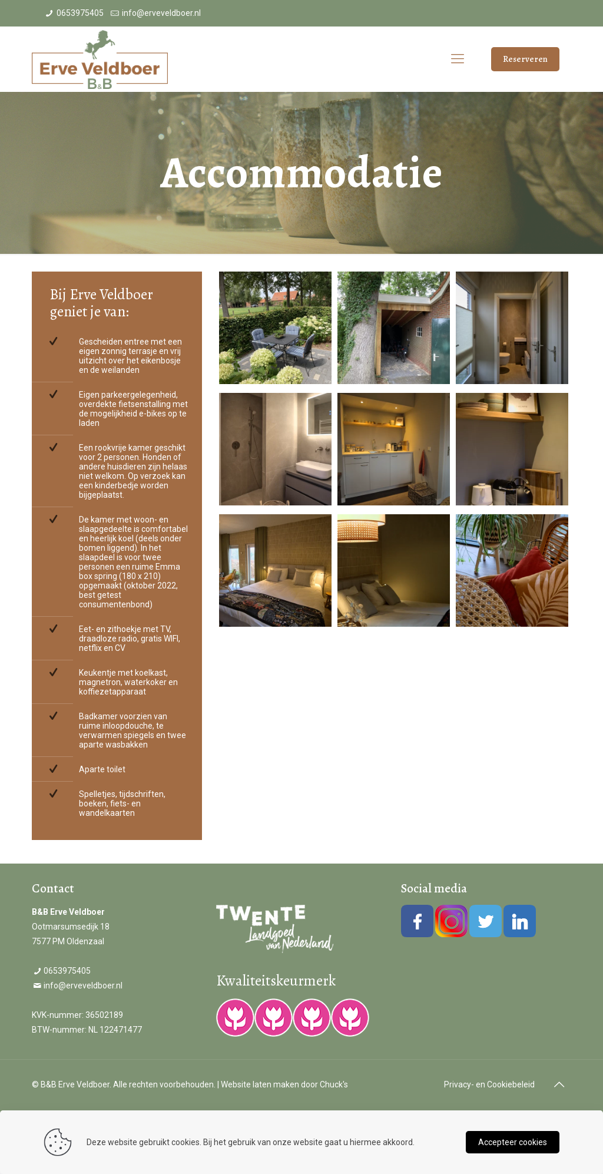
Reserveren (525, 59)
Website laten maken (260, 1084)
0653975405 (80, 13)
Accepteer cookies (512, 1142)
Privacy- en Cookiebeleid (489, 1084)
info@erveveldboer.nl (161, 13)
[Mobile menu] (458, 59)
